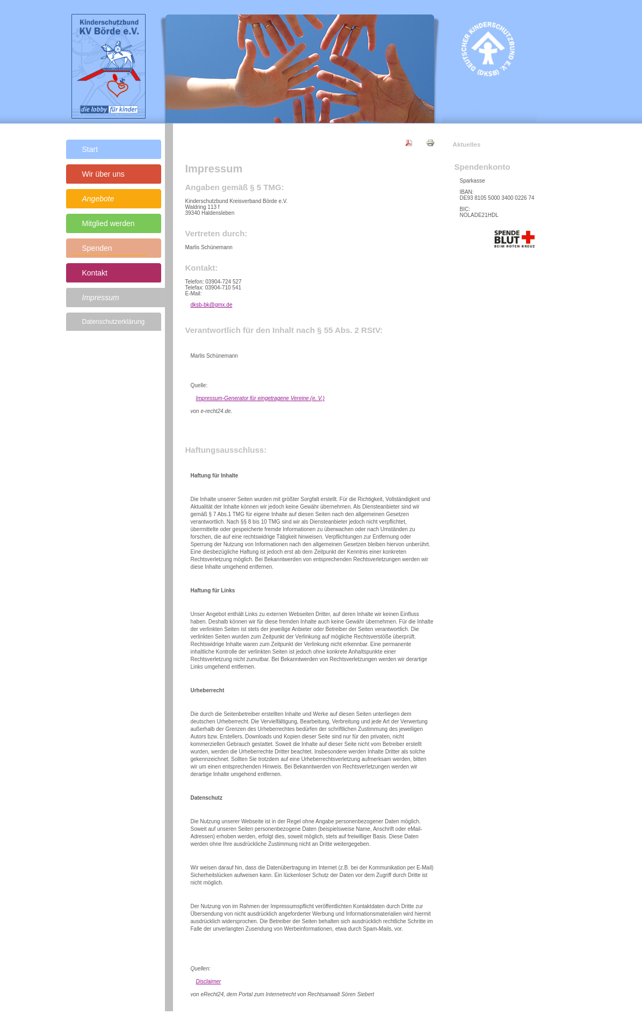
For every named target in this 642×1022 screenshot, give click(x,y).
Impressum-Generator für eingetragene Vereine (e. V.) (260, 398)
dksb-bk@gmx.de (212, 305)
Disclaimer (208, 981)
